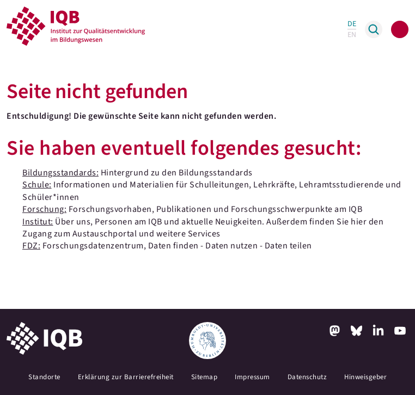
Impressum (252, 377)
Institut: (37, 222)
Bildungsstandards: (60, 173)
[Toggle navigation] (399, 29)
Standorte (44, 377)
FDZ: (31, 246)
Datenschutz (307, 377)
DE (351, 24)
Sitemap (204, 377)
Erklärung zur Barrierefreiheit (126, 377)
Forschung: (44, 209)
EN (351, 35)
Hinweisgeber (365, 377)
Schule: (37, 185)
